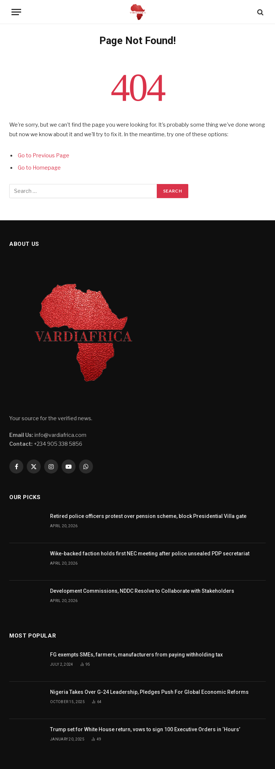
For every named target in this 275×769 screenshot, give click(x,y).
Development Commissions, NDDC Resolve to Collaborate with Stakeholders (142, 591)
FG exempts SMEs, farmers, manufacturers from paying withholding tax (136, 655)
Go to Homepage (39, 167)
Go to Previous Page (43, 155)
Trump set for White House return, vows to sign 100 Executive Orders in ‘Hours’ (145, 729)
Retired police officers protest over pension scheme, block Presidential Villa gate (148, 516)
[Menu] (16, 12)
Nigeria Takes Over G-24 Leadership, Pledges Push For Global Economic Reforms (149, 692)
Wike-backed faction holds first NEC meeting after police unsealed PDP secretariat (149, 553)
